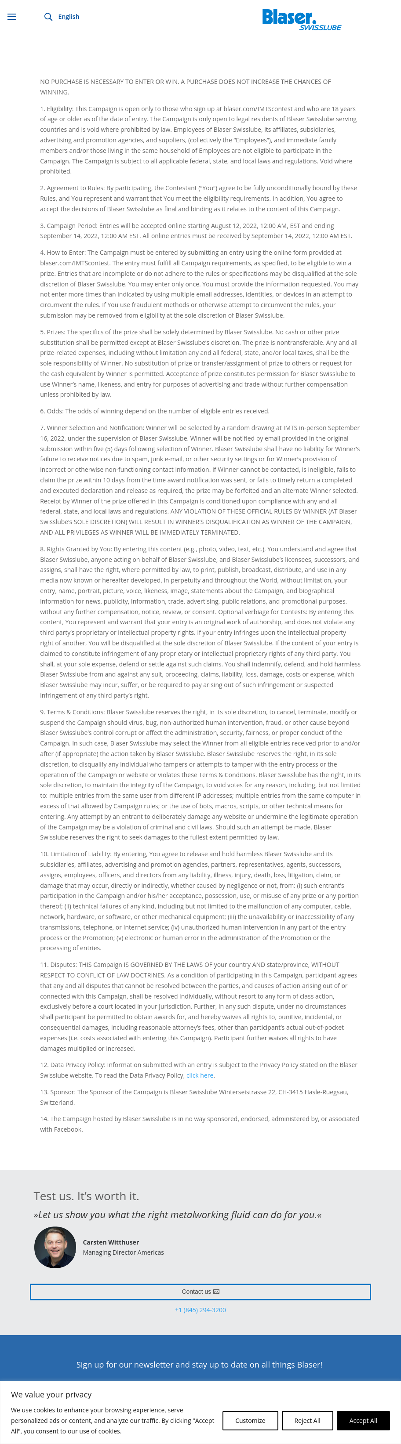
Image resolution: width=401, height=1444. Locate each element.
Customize (250, 1420)
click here (200, 1075)
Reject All (308, 1420)
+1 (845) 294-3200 (200, 1310)
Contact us (196, 1291)
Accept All (363, 1420)
